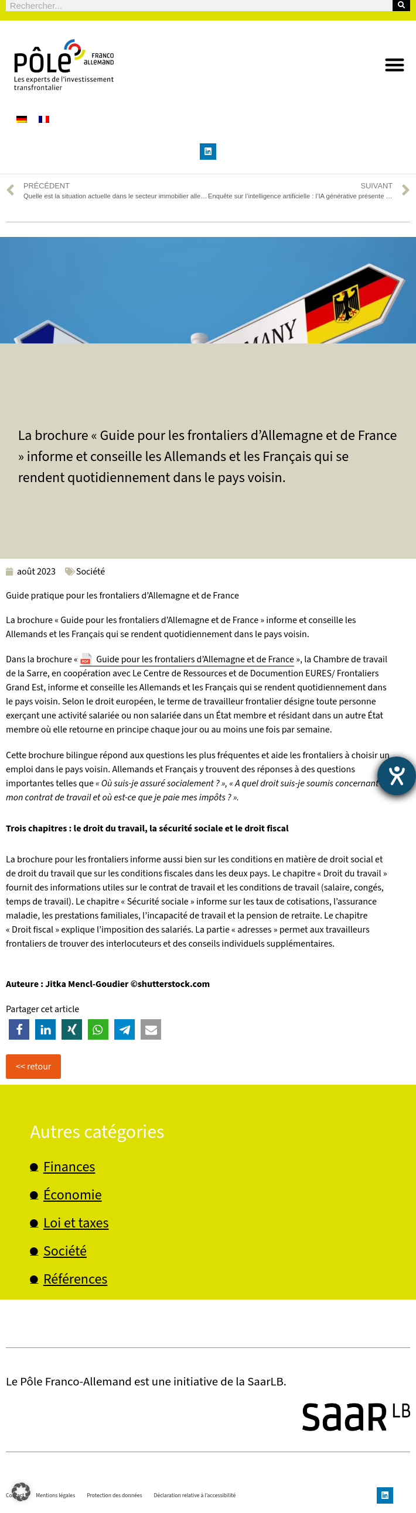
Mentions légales (55, 1495)
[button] (395, 64)
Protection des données (114, 1495)
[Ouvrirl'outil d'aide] (396, 775)
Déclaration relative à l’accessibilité (195, 1495)
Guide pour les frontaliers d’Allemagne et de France (195, 659)
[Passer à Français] (44, 119)
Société (90, 571)
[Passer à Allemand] (22, 119)
